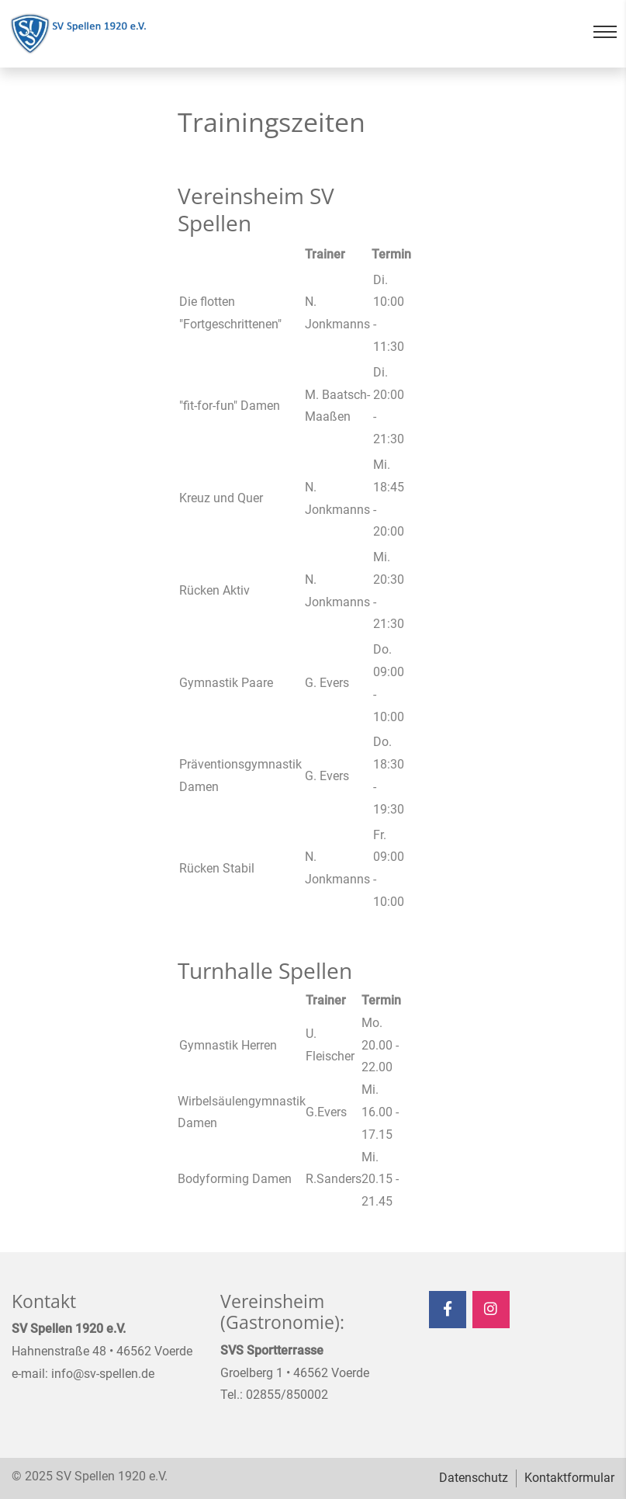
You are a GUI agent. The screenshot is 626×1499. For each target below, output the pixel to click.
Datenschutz (473, 1477)
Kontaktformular (569, 1477)
